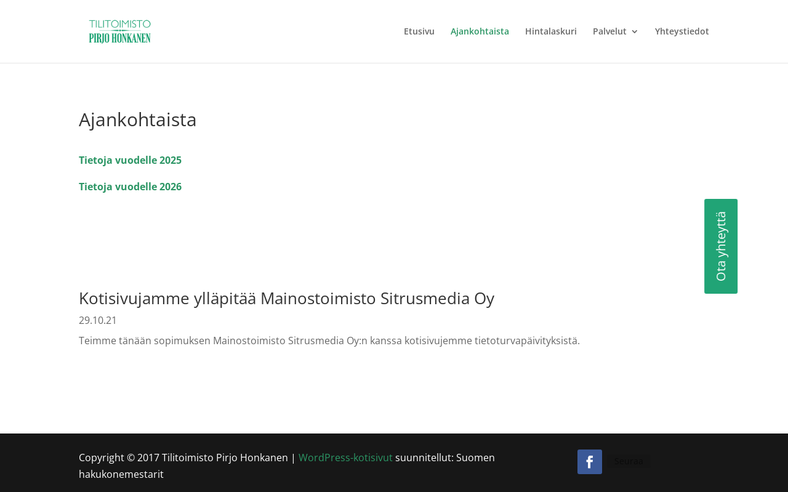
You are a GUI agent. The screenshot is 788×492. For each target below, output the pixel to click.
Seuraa (628, 461)
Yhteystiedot (682, 32)
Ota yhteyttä (671, 246)
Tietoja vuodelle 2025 (130, 160)
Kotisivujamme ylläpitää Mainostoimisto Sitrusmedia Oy (286, 298)
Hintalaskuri (551, 32)
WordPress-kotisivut (346, 457)
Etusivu (419, 32)
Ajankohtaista (480, 32)
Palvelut (610, 32)
